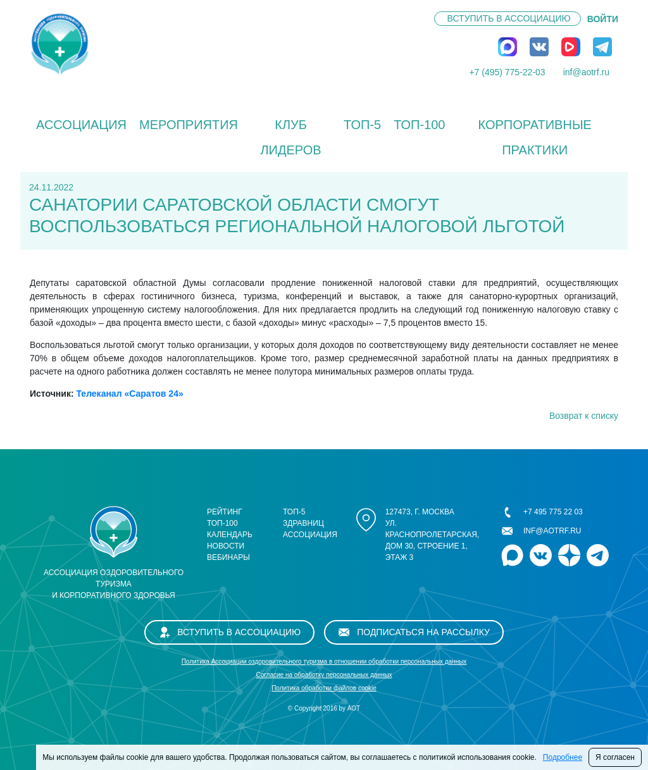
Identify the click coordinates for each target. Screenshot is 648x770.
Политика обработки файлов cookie (324, 688)
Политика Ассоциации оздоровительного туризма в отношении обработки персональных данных (324, 661)
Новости (225, 546)
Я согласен (615, 757)
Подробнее (562, 757)
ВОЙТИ (602, 19)
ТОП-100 (419, 125)
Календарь (229, 534)
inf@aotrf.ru (586, 72)
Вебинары (228, 557)
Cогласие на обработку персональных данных (324, 674)
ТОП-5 (362, 125)
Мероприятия (188, 125)
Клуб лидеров (290, 137)
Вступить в (509, 18)
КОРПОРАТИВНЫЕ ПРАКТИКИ (534, 137)
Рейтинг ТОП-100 (224, 517)
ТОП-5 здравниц (303, 517)
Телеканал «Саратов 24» (129, 393)
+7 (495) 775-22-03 (507, 72)
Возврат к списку (583, 416)
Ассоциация (81, 125)
